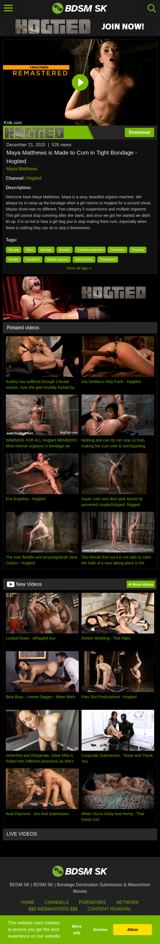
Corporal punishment (90, 249)
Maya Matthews (21, 168)
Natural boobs (84, 259)
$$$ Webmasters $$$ (53, 909)
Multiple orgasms (57, 259)
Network (127, 902)
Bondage (46, 249)
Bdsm (29, 249)
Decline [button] (100, 929)
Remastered (107, 259)
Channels (57, 902)
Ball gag (14, 249)
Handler (13, 259)
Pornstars (92, 902)
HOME (27, 902)
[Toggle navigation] (8, 8)
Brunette (64, 249)
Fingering (138, 249)
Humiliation (32, 259)
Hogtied (33, 178)
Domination (117, 249)
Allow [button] (132, 929)
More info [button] (77, 929)
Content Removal (109, 909)
